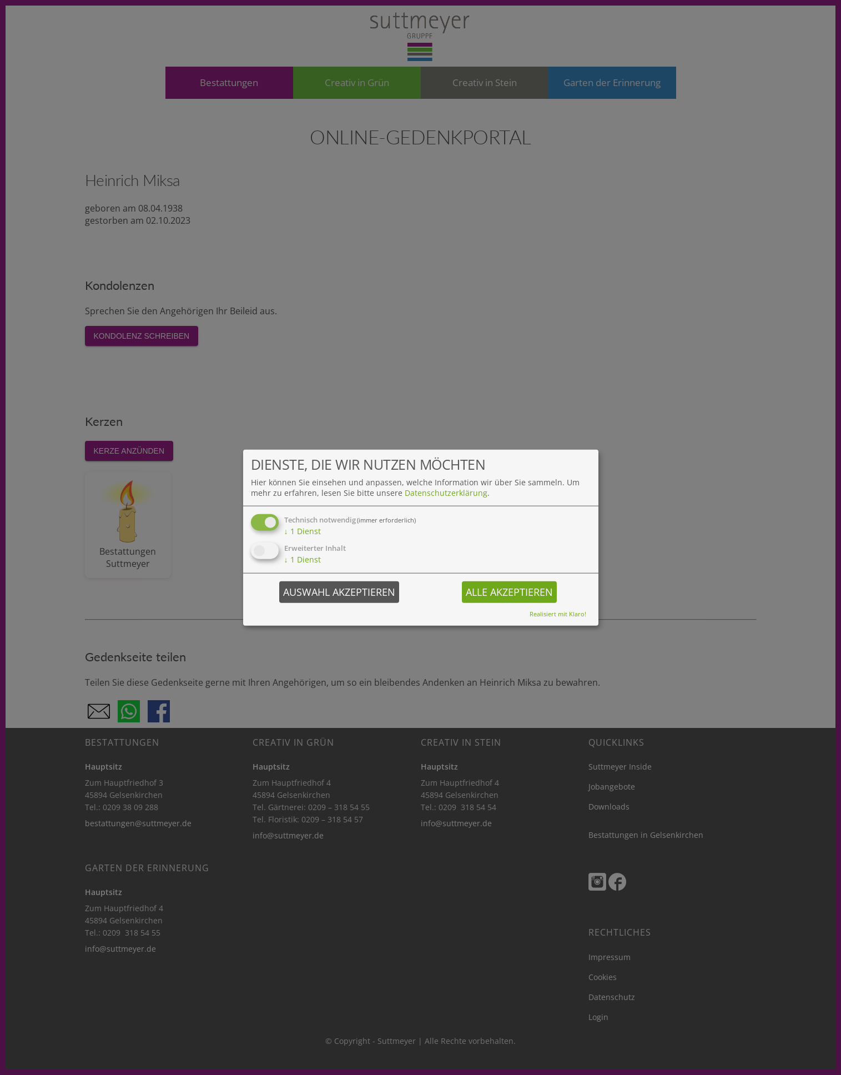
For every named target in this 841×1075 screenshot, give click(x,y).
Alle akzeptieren (509, 591)
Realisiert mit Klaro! (558, 613)
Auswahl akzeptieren (339, 591)
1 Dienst (302, 531)
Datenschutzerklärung (446, 493)
